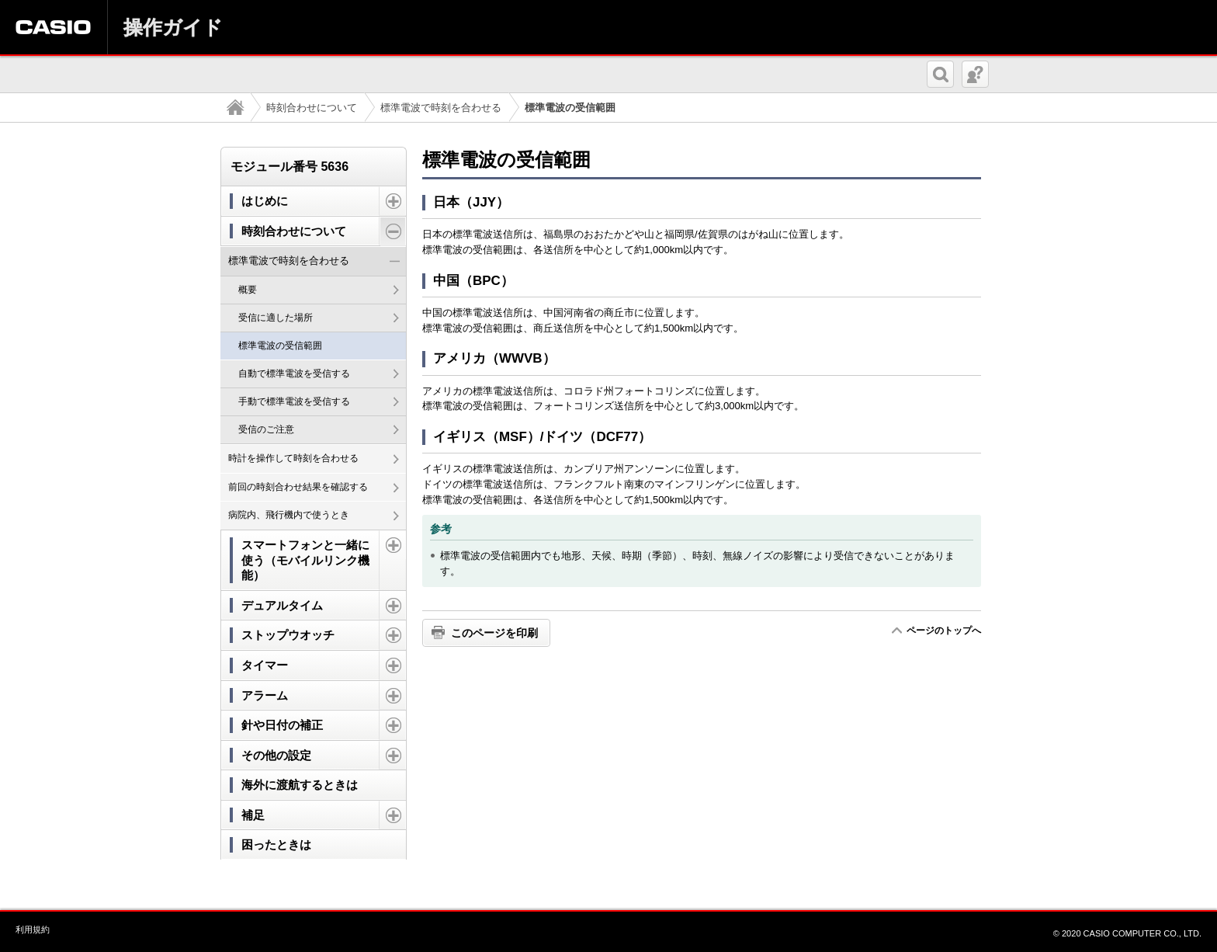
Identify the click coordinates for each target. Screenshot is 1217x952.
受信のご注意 (266, 429)
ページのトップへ (943, 630)
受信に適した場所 (275, 317)
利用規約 (33, 929)
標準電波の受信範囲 (280, 345)
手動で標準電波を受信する (294, 401)
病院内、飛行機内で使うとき (288, 514)
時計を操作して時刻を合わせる (293, 458)
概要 (247, 289)
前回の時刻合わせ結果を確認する (298, 486)
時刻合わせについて (311, 107)
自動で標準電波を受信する (294, 373)
